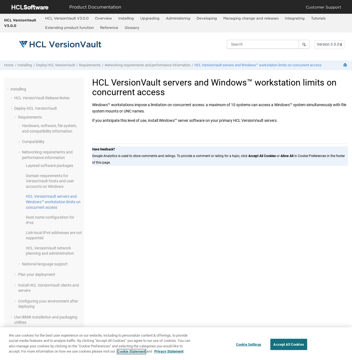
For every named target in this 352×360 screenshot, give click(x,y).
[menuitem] (67, 18)
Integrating (295, 18)
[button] (8, 89)
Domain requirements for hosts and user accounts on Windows (50, 181)
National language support (45, 264)
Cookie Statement (131, 353)
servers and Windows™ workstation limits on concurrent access (257, 65)
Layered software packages (49, 165)
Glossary (132, 27)
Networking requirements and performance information (147, 65)
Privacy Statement (168, 353)
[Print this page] (345, 65)
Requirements (90, 65)
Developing (207, 18)
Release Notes (42, 98)
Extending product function (69, 27)
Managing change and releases (251, 18)
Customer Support (323, 7)
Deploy (55, 65)
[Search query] (268, 44)
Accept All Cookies (288, 346)
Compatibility (33, 141)
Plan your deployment (36, 274)
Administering (178, 18)
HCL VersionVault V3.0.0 (20, 23)
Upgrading (150, 18)
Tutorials (318, 18)
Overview (103, 18)
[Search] (304, 44)
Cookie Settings (248, 346)
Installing (126, 18)
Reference (109, 27)
